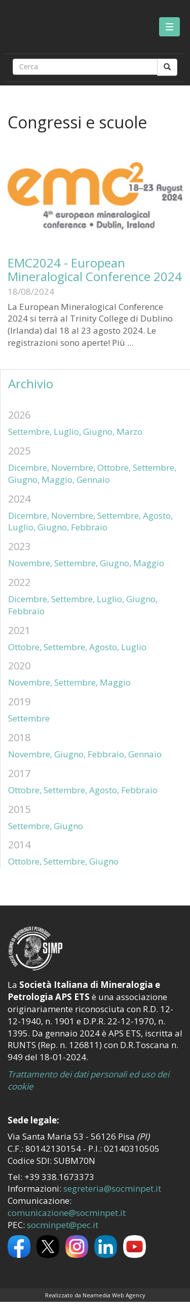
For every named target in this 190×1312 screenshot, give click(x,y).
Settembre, (30, 431)
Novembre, (73, 467)
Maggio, (58, 479)
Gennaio (93, 479)
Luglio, (67, 431)
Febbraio (89, 527)
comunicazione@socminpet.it (67, 1212)
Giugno (68, 826)
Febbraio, (107, 754)
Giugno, (99, 431)
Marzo (129, 431)
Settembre (29, 718)
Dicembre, (28, 467)
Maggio (148, 563)
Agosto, (158, 515)
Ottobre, (114, 467)
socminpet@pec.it (62, 1225)
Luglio (133, 647)
